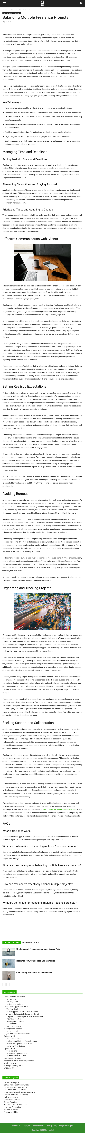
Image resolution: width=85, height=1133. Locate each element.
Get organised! (12, 1001)
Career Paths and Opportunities (16, 1085)
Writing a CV (9, 1068)
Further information (15, 1004)
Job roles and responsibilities (18, 1033)
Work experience (11, 1063)
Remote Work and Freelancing (19, 9)
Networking (11, 999)
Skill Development (11, 1097)
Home (4, 9)
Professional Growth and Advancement (19, 1092)
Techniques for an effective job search (19, 1061)
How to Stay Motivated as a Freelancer (34, 972)
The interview (12, 1024)
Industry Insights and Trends (15, 1087)
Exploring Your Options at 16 (18, 1046)
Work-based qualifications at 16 (19, 1043)
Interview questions (14, 1019)
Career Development (12, 1082)
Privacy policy (52, 1126)
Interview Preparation (12, 1107)
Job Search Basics (11, 1109)
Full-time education (14, 1038)
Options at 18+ (10, 1048)
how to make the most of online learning (59, 809)
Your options (12, 1051)
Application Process (12, 1099)
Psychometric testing (12, 1058)
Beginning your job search (14, 996)
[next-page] (7, 984)
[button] (4, 3)
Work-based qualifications (17, 1053)
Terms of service (38, 1126)
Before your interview (15, 1021)
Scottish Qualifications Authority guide (22, 1041)
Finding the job (13, 1031)
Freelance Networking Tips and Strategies (35, 961)
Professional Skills (11, 1112)
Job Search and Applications (15, 1090)
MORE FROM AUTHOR (30, 943)
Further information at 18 (17, 1056)
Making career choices (13, 1029)
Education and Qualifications (15, 1104)
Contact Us (16, 1126)
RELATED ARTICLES (11, 943)
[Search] (81, 3)
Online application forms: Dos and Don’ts (23, 1011)
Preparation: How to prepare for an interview (25, 1016)
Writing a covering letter (13, 1065)
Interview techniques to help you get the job (21, 1014)
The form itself (12, 1009)
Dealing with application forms (16, 1006)
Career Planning (10, 1102)
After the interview (14, 1026)
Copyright (26, 1126)
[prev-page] (4, 984)
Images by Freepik (66, 1126)
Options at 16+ (10, 1036)
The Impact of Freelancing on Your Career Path (38, 949)
